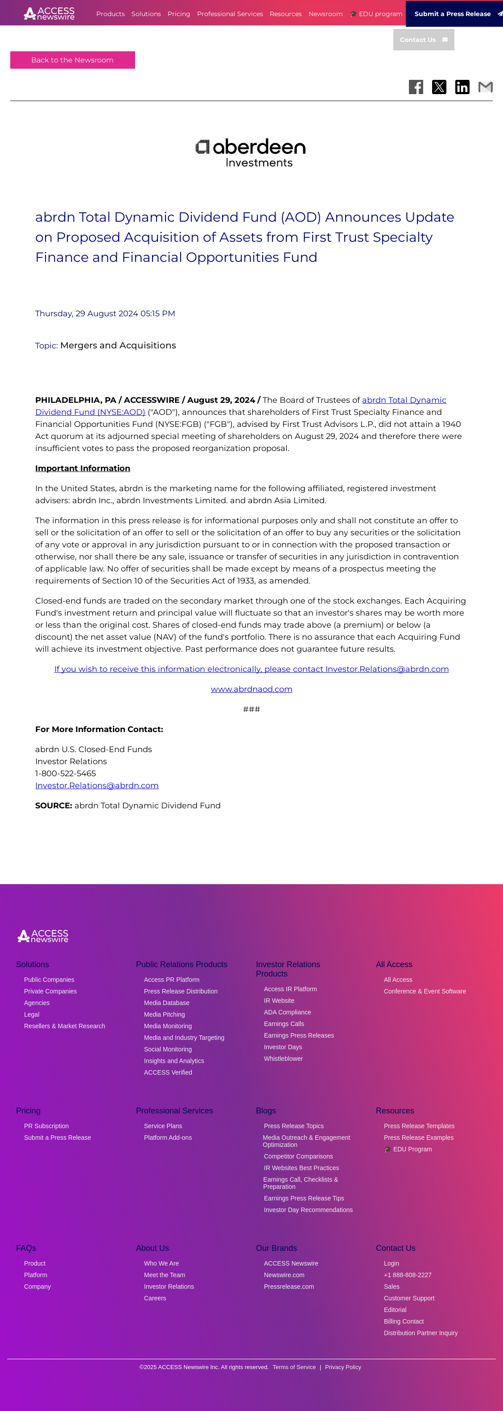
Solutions (146, 14)
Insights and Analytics (174, 1060)
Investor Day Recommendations (308, 1209)
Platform (35, 1275)
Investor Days (283, 1047)
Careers (155, 1298)
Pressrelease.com (289, 1286)
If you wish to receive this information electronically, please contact (190, 669)
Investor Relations (169, 1286)
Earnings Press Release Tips (304, 1198)
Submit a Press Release (57, 1137)
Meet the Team (164, 1275)
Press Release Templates (419, 1126)
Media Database (167, 1002)
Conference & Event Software (425, 991)
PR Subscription (46, 1126)
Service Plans (163, 1126)
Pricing (179, 14)
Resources (286, 14)
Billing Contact (404, 1321)
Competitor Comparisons (298, 1156)
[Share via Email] (485, 87)
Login (391, 1263)
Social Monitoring (168, 1049)
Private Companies (50, 991)
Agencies (37, 1002)
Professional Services (230, 14)
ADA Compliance (287, 1012)
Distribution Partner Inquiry (421, 1333)
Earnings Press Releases (299, 1035)
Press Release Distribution (181, 991)
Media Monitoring (168, 1026)
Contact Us (424, 40)
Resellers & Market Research (64, 1026)
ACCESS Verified (168, 1072)
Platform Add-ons (168, 1137)
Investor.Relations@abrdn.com (387, 669)
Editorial (395, 1309)
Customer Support (409, 1298)
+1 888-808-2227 (408, 1275)
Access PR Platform (171, 979)
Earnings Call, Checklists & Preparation (300, 1183)
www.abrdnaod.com (252, 689)
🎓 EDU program (376, 14)
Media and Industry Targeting (184, 1037)
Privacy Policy (343, 1367)
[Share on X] (439, 87)
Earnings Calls (284, 1023)
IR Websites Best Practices (301, 1167)
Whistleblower (283, 1058)
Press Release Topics (294, 1126)
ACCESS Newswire (291, 1263)
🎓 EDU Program (408, 1149)
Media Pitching (164, 1014)
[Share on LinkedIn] (462, 87)
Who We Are (161, 1263)
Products (110, 14)
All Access (398, 979)
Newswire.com (284, 1275)
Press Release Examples (419, 1137)
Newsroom (326, 14)
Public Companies (49, 979)
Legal (31, 1014)
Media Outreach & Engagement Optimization (306, 1141)
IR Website (279, 1000)
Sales (392, 1286)
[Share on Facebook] (416, 87)
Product (34, 1263)
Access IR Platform (290, 989)
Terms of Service (294, 1367)
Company (37, 1286)
